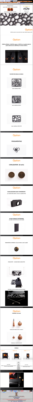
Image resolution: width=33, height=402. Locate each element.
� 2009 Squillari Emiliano (20, 401)
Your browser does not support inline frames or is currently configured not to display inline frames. (16, 3)
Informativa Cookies (15, 401)
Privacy (11, 401)
